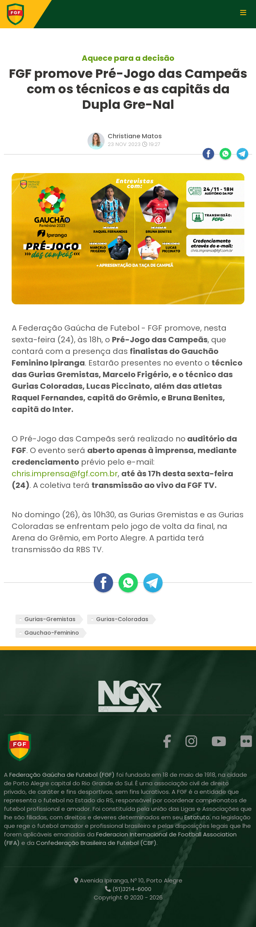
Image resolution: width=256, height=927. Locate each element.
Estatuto (197, 817)
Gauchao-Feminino (51, 633)
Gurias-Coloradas (122, 619)
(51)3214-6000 (131, 889)
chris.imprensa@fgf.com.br (65, 473)
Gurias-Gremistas (50, 619)
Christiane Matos (135, 136)
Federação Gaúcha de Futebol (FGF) (62, 775)
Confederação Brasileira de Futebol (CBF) (96, 843)
